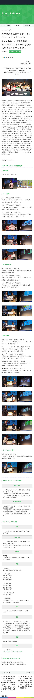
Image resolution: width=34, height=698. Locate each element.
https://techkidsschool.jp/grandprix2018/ (12, 652)
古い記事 (27, 25)
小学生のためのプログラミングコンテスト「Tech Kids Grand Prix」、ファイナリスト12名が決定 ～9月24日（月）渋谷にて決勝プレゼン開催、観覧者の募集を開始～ (25, 682)
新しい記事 (7, 25)
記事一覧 (17, 25)
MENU (31, 2)
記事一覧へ (5, 696)
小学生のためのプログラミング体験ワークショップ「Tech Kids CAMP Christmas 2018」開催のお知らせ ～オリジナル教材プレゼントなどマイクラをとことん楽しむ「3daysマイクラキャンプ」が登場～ (8, 684)
